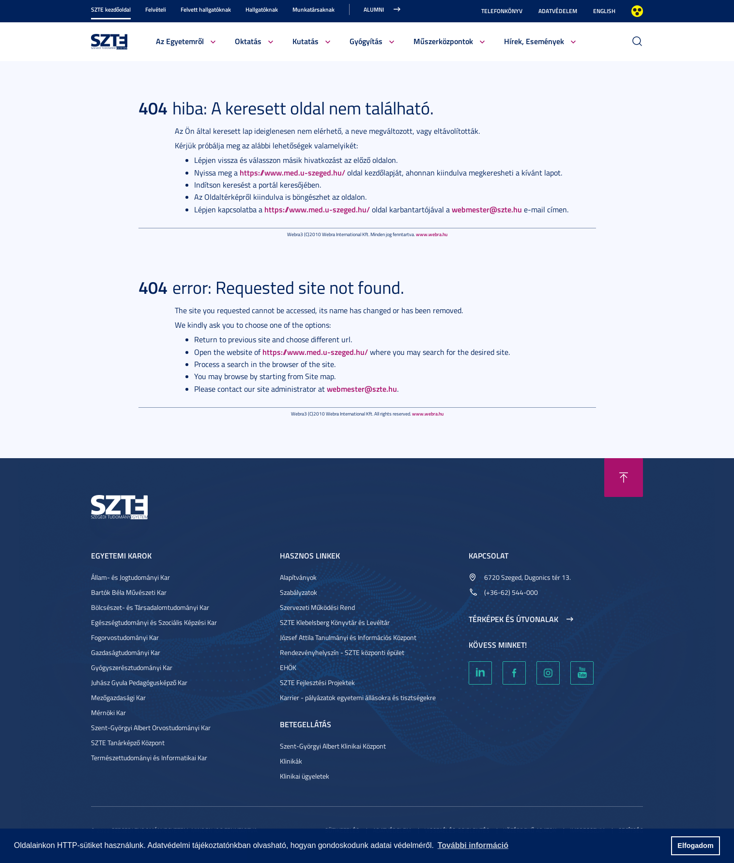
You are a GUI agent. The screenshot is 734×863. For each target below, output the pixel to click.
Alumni (374, 9)
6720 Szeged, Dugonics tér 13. (527, 577)
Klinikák (291, 761)
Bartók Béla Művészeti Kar (129, 592)
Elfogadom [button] (695, 845)
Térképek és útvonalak (513, 619)
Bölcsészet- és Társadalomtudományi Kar (150, 607)
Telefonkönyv (501, 11)
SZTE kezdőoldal (111, 9)
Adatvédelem (557, 11)
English (604, 11)
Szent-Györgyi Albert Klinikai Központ (333, 746)
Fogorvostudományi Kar (125, 637)
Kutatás (305, 41)
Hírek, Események (534, 41)
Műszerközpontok (443, 41)
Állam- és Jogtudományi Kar (130, 577)
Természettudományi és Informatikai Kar (149, 757)
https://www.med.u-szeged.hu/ (292, 172)
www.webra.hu (431, 234)
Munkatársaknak (313, 9)
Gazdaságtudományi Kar (125, 652)
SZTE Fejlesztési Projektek (317, 682)
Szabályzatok (298, 592)
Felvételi (155, 9)
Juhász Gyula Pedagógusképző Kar (139, 682)
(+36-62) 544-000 (511, 592)
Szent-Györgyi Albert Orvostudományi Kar (151, 727)
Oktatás (248, 41)
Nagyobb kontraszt (637, 11)
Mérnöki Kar (108, 712)
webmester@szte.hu (487, 209)
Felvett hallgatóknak (206, 9)
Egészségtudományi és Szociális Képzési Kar (154, 622)
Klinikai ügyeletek (304, 776)
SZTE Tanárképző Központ (128, 742)
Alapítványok (298, 577)
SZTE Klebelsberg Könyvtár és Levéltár (335, 622)
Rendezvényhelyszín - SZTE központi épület (342, 652)
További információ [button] (473, 845)
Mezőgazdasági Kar (118, 697)
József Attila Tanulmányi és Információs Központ (348, 637)
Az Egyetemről (180, 41)
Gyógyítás (366, 41)
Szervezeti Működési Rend (317, 607)
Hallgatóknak (261, 9)
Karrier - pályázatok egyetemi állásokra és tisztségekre (358, 697)
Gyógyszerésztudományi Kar (131, 667)
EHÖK (288, 667)
